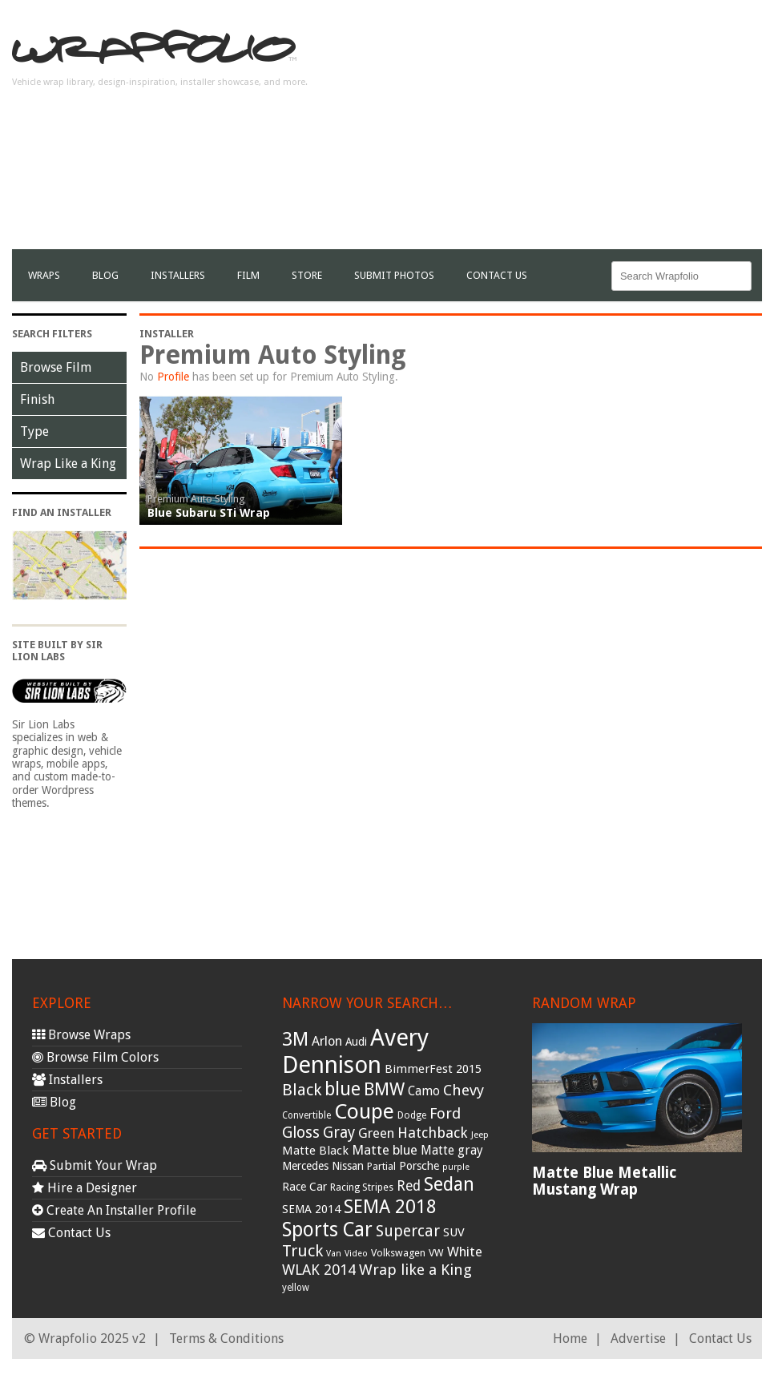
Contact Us (496, 275)
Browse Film (55, 367)
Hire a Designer (84, 1187)
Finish (37, 399)
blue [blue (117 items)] (343, 1088)
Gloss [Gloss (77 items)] (301, 1132)
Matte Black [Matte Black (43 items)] (315, 1150)
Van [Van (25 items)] (333, 1253)
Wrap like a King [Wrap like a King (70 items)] (415, 1269)
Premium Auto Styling (196, 499)
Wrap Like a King (68, 463)
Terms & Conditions (226, 1338)
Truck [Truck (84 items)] (302, 1250)
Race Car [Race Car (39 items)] (304, 1186)
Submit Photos (394, 275)
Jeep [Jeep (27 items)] (480, 1134)
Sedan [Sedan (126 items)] (449, 1184)
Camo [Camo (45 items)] (424, 1091)
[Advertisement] (574, 137)
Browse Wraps (81, 1034)
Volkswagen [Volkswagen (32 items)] (398, 1253)
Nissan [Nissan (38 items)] (348, 1165)
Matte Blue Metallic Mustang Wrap (604, 1181)
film (248, 275)
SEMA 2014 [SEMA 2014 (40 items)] (311, 1209)
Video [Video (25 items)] (356, 1253)
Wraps (44, 275)
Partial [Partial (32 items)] (381, 1166)
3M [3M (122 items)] (295, 1039)
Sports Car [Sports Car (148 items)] (327, 1229)
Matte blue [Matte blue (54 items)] (384, 1150)
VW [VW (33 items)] (436, 1253)
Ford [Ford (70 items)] (445, 1113)
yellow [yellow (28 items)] (295, 1287)
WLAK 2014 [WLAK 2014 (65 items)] (319, 1269)
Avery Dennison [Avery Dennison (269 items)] (355, 1051)
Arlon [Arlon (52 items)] (327, 1041)
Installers (178, 275)
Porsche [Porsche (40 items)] (419, 1165)
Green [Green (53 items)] (376, 1133)
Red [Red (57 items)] (409, 1186)
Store (307, 275)
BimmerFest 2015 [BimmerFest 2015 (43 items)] (433, 1069)
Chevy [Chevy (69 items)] (463, 1090)
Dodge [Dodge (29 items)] (411, 1115)
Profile (173, 376)
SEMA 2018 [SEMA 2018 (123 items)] (390, 1206)
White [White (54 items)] (464, 1252)
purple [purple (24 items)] (456, 1167)
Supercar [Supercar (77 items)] (408, 1231)
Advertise (638, 1338)
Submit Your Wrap (94, 1165)
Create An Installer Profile (114, 1210)
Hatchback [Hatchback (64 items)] (432, 1132)
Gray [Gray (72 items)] (339, 1132)
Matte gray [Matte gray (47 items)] (452, 1150)
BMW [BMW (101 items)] (384, 1089)
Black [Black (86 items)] (301, 1089)
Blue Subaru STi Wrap (208, 512)
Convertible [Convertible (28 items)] (306, 1115)
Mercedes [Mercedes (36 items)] (305, 1165)
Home (570, 1338)
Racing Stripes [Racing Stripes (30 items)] (361, 1187)
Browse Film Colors (95, 1057)
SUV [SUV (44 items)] (454, 1232)
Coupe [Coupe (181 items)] (364, 1111)
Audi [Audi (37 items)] (356, 1041)
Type (34, 431)
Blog (105, 275)
